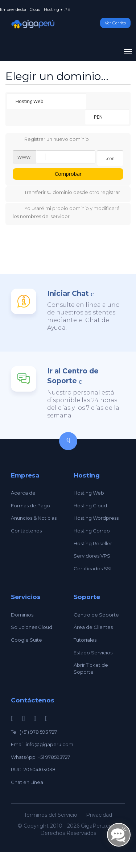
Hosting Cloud (90, 505)
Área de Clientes (93, 627)
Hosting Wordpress (96, 518)
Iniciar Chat (68, 293)
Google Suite (26, 640)
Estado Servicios (93, 652)
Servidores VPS (92, 556)
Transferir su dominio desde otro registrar (66, 193)
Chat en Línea (27, 782)
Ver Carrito (115, 22)
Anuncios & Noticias (34, 518)
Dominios (22, 615)
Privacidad (99, 815)
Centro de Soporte (96, 615)
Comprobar (68, 173)
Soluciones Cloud (31, 627)
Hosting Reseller (93, 543)
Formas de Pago (30, 505)
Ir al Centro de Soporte (73, 376)
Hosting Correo (92, 531)
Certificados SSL (93, 568)
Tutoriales (85, 640)
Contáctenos (26, 531)
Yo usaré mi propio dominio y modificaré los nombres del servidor (66, 212)
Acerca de (23, 493)
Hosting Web (89, 493)
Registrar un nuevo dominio (51, 140)
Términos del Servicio (50, 815)
